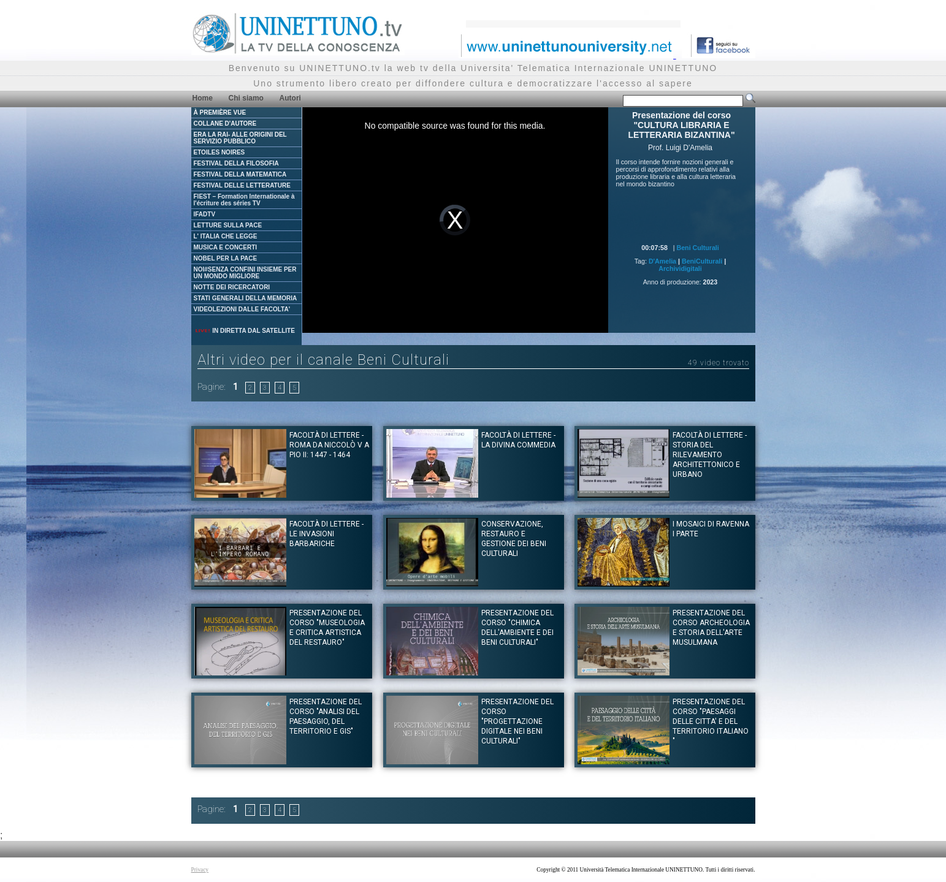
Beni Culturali (698, 247)
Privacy (200, 870)
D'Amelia (662, 261)
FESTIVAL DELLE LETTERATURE (242, 185)
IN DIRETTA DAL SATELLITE (244, 330)
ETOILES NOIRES (219, 152)
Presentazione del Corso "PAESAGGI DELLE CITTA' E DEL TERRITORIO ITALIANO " (711, 721)
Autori (290, 98)
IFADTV (205, 214)
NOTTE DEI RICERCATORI (232, 287)
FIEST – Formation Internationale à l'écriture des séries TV (244, 200)
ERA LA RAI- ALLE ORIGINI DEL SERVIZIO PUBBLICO (240, 138)
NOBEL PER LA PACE (225, 258)
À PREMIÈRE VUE (220, 112)
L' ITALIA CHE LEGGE (225, 236)
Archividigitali (679, 268)
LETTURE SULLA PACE (228, 225)
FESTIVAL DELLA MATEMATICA (240, 174)
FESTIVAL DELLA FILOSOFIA (236, 163)
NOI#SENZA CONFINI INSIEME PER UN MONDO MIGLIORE (245, 272)
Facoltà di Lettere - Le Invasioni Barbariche (326, 534)
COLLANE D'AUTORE (225, 123)
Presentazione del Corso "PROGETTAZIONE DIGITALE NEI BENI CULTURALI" (517, 721)
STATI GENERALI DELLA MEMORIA (245, 298)
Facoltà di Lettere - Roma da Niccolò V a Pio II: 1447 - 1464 (329, 445)
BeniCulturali (702, 261)
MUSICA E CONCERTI (225, 247)
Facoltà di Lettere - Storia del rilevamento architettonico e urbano (710, 455)
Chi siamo (246, 98)
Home (203, 98)
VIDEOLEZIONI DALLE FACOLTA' (242, 309)
